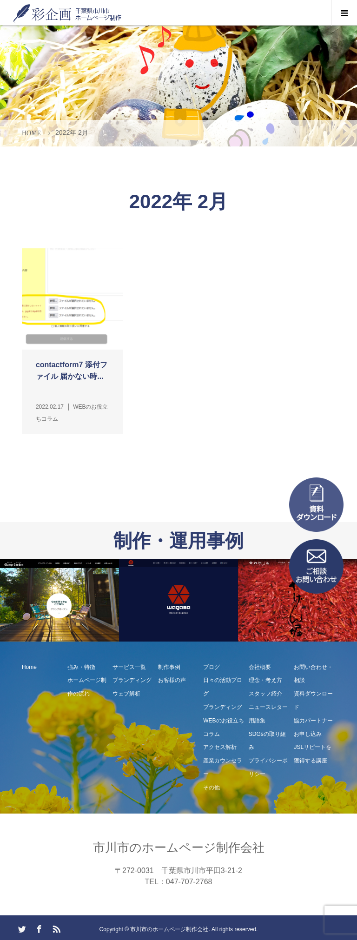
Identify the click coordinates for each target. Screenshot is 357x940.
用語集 (257, 720)
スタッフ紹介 (265, 693)
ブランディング (132, 680)
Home (29, 667)
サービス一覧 (129, 667)
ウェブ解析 (126, 693)
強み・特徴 (81, 667)
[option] (59, 600)
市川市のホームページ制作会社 (178, 847)
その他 (211, 787)
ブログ (211, 667)
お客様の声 (172, 680)
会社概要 (260, 667)
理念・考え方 (265, 680)
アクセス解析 (220, 747)
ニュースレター (268, 707)
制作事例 (169, 667)
